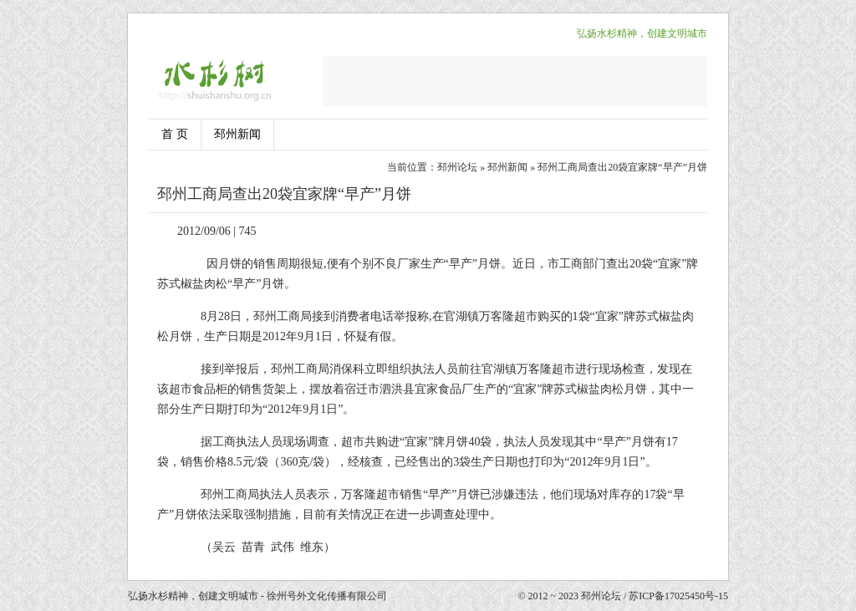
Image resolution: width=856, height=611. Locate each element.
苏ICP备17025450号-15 (678, 596)
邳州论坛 (457, 167)
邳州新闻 (237, 134)
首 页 (174, 134)
